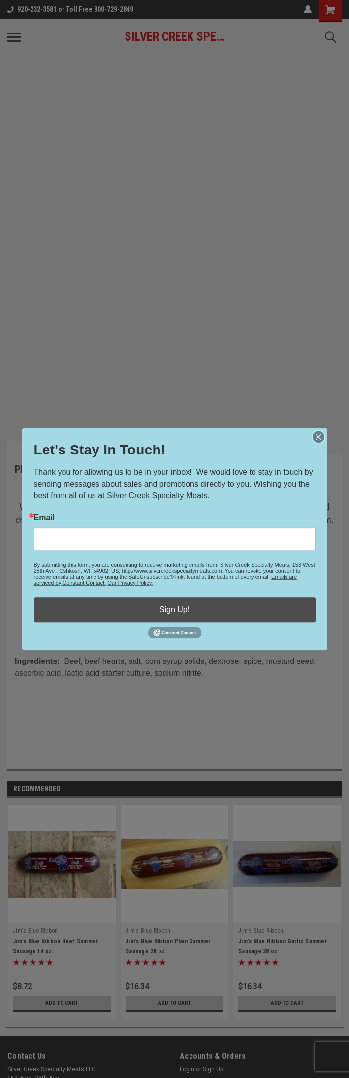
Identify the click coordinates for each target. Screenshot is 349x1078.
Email (44, 518)
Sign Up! (174, 609)
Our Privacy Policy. (130, 583)
